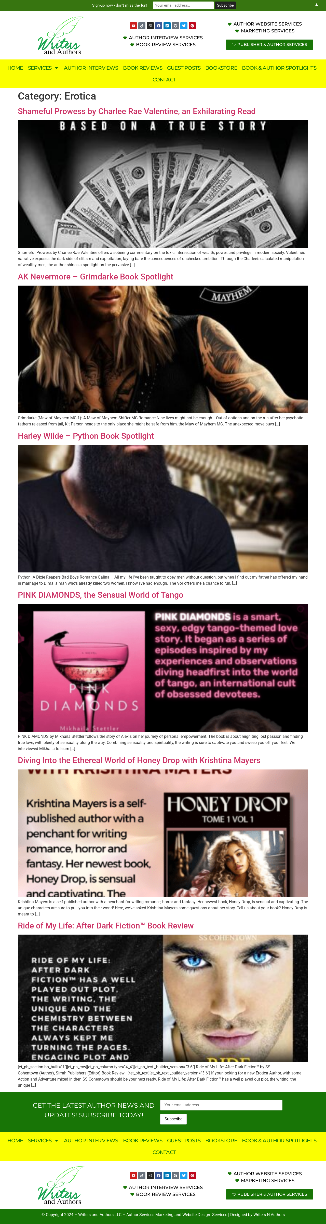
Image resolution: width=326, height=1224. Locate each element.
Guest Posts (183, 68)
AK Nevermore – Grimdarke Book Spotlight (95, 276)
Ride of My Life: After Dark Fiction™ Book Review (106, 926)
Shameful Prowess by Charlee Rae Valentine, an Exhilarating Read (137, 111)
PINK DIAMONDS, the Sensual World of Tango (100, 595)
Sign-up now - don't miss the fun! (119, 5)
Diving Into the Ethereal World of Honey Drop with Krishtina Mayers (139, 760)
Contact (164, 80)
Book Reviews (142, 68)
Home (15, 68)
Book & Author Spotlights (279, 68)
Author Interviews (91, 68)
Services (43, 68)
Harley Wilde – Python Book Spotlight (86, 436)
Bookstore (221, 68)
